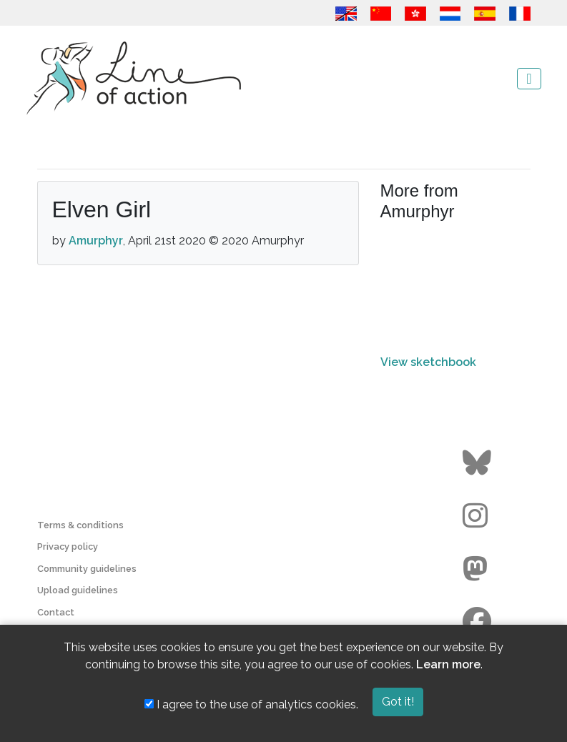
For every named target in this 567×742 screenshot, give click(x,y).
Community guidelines (87, 568)
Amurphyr (96, 240)
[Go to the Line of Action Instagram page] (479, 516)
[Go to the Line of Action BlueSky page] (479, 463)
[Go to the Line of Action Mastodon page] (479, 569)
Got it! (398, 701)
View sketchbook (428, 362)
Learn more (448, 664)
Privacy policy (67, 546)
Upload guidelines (77, 590)
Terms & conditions (80, 525)
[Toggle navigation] (529, 78)
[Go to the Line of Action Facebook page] (479, 622)
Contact (55, 612)
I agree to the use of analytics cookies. (251, 704)
